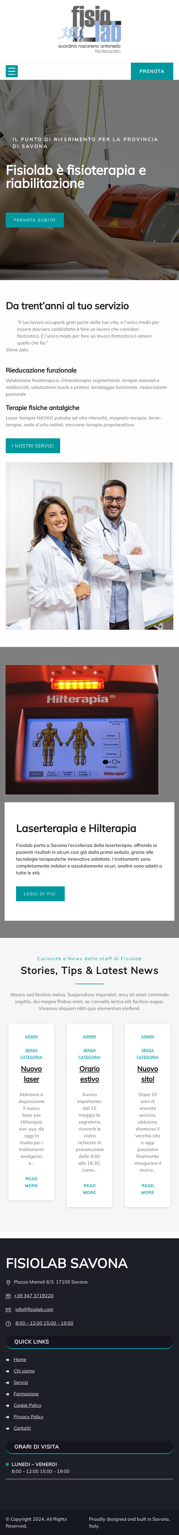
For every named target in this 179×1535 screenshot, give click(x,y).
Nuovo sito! (147, 1073)
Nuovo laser (31, 1073)
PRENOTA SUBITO (35, 220)
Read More (35, 1183)
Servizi (21, 1382)
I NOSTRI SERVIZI (33, 446)
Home (20, 1359)
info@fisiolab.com (34, 1309)
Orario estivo (89, 1073)
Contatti (22, 1428)
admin (31, 1036)
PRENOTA (152, 71)
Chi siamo (24, 1371)
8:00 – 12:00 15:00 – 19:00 (44, 1323)
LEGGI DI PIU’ (40, 893)
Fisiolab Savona (67, 1263)
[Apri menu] (12, 71)
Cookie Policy (28, 1405)
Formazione (26, 1394)
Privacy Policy (29, 1416)
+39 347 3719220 (34, 1295)
